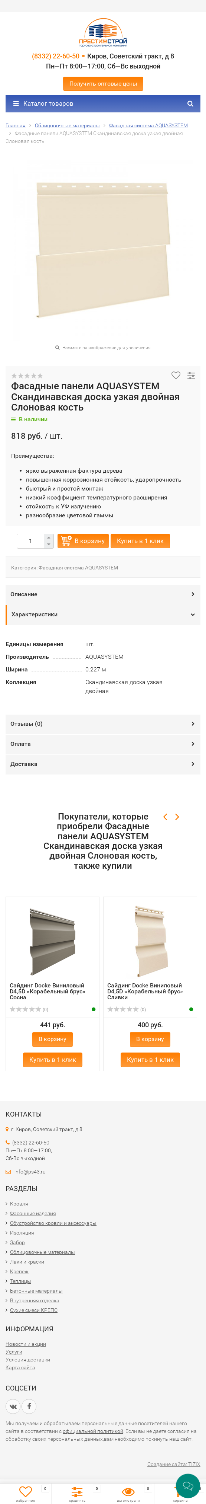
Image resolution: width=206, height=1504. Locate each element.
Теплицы (20, 1281)
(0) (29, 1009)
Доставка (23, 763)
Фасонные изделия (33, 1213)
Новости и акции (26, 1344)
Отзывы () (26, 723)
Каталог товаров (43, 103)
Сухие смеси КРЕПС (34, 1310)
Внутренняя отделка (34, 1300)
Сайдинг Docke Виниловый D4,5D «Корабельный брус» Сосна (47, 991)
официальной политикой (93, 1431)
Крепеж (19, 1271)
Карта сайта (20, 1367)
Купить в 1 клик (140, 541)
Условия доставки (28, 1360)
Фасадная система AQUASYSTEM (78, 568)
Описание (23, 594)
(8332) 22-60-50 (55, 56)
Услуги (14, 1352)
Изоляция (22, 1233)
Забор (17, 1242)
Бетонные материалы (36, 1291)
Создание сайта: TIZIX (173, 1464)
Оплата (20, 743)
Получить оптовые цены (103, 83)
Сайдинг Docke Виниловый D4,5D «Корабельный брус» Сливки (145, 991)
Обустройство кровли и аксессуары (53, 1223)
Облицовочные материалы (42, 1252)
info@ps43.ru (30, 1172)
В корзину (90, 541)
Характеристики (35, 614)
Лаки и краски (27, 1262)
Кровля (19, 1204)
